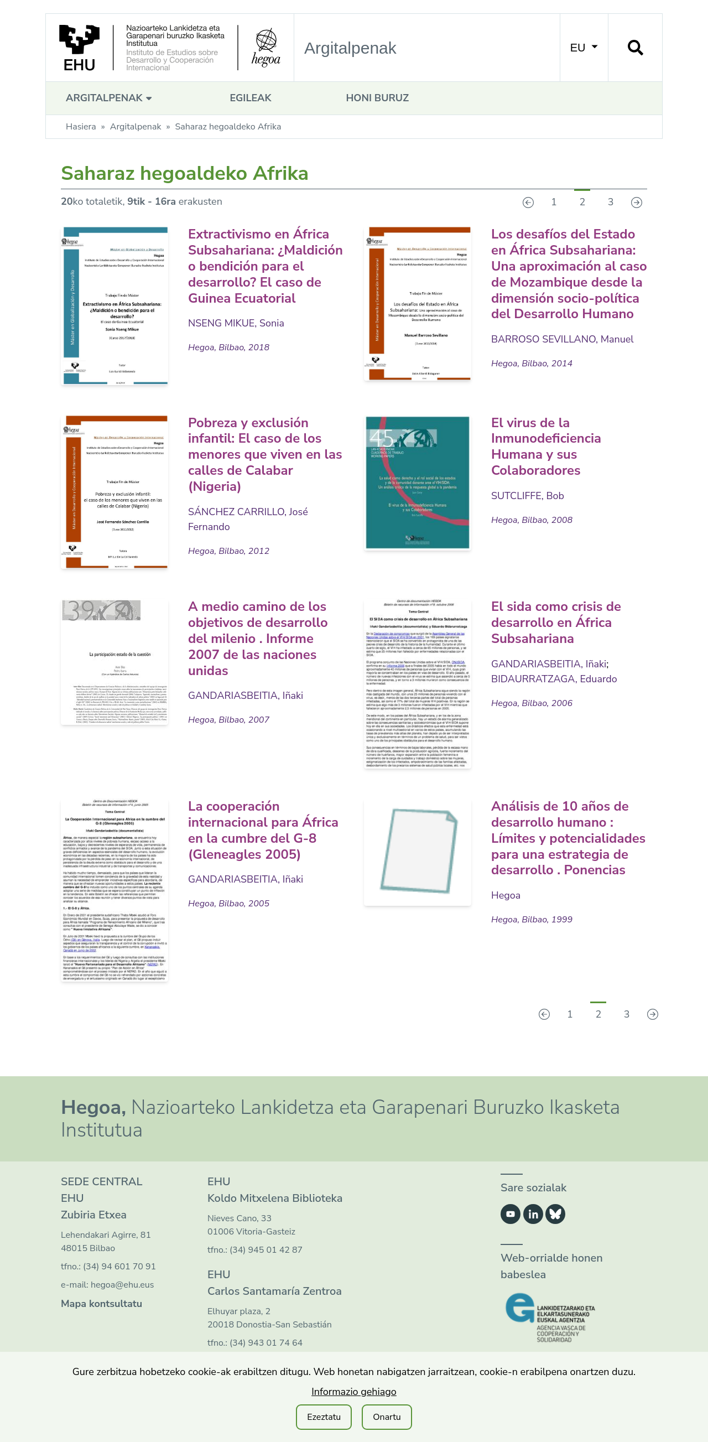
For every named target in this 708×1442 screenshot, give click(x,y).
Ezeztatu (324, 1417)
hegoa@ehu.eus (122, 1296)
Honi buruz (377, 98)
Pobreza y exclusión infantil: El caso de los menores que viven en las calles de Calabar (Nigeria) (265, 465)
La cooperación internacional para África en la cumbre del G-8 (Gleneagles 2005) (264, 841)
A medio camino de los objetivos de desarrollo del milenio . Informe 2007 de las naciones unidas (258, 650)
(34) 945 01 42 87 (266, 1261)
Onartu (387, 1417)
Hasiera (81, 127)
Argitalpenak (110, 98)
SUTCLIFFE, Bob (528, 506)
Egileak (250, 98)
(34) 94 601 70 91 (119, 1278)
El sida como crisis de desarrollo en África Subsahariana (556, 634)
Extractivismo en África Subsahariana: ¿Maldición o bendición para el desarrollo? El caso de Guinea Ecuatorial (259, 274)
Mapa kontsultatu (101, 1314)
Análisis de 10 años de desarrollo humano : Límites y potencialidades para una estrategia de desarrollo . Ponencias (569, 849)
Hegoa (505, 907)
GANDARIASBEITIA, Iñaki (246, 707)
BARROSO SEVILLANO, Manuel (562, 355)
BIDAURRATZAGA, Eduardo (554, 690)
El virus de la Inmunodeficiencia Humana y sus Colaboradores (546, 457)
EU (584, 48)
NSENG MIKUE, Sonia (236, 339)
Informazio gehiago (354, 1391)
